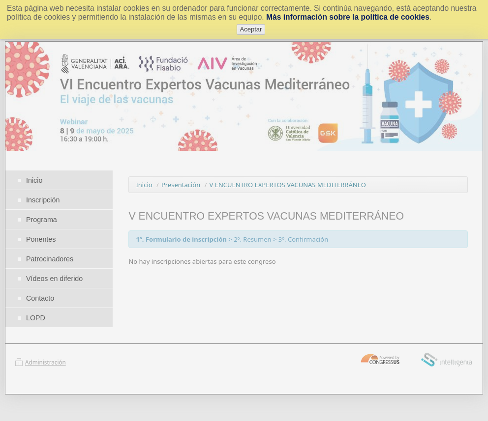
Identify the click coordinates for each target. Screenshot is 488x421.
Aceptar (251, 29)
